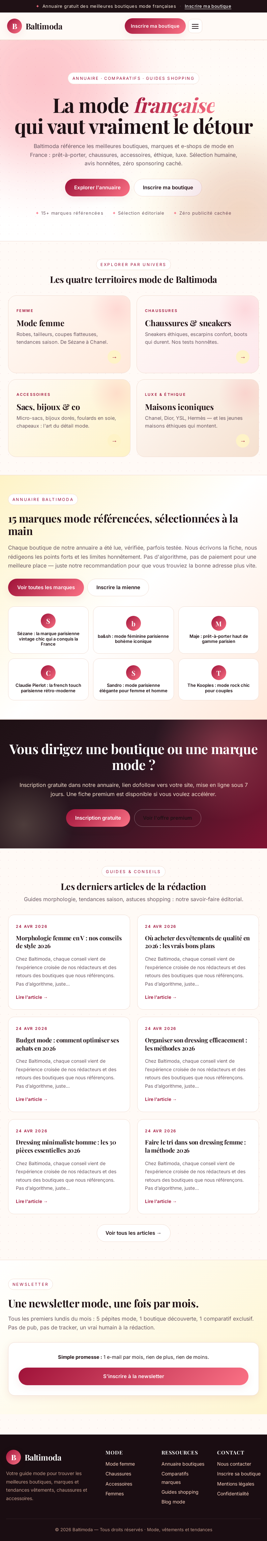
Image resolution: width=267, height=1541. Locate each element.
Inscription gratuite (98, 818)
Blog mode (173, 1501)
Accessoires (119, 1484)
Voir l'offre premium (167, 818)
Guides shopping (180, 1492)
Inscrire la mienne (118, 587)
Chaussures (118, 1473)
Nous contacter (234, 1464)
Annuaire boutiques (182, 1464)
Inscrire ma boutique (208, 6)
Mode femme (120, 1464)
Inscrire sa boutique (239, 1473)
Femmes (115, 1493)
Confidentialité (233, 1493)
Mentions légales (235, 1484)
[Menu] (195, 26)
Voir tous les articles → (133, 1233)
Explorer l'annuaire (97, 187)
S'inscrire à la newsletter (133, 1376)
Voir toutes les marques (46, 587)
